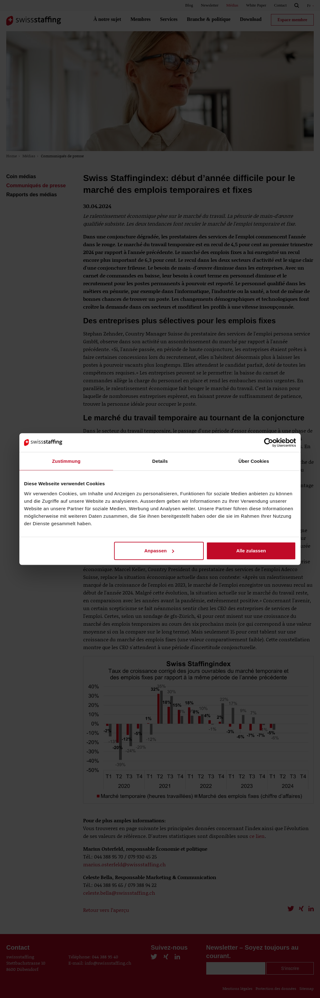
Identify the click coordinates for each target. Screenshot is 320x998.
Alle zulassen (251, 550)
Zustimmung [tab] (66, 461)
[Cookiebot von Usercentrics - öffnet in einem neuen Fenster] (268, 442)
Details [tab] (160, 461)
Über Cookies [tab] (253, 461)
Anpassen (159, 550)
